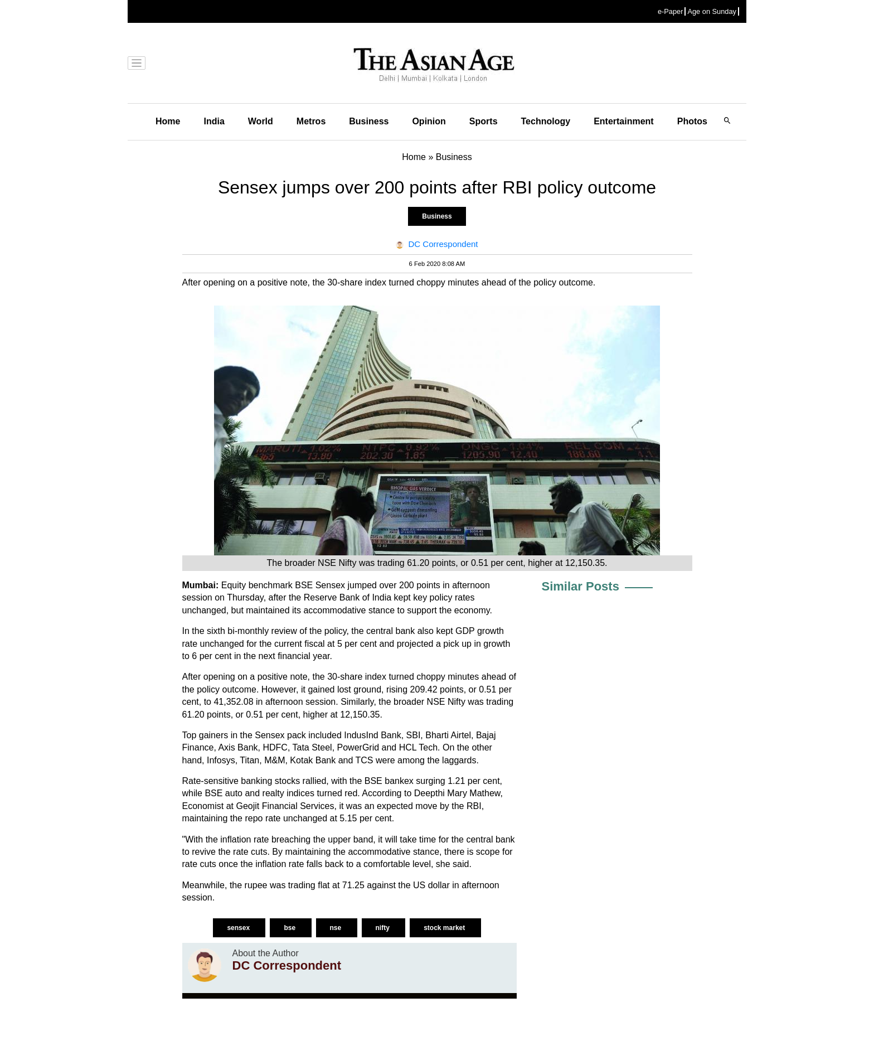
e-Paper (670, 11)
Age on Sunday (711, 11)
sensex (239, 928)
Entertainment (624, 121)
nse (336, 928)
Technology (546, 121)
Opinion (428, 121)
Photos (692, 121)
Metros (311, 121)
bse (290, 928)
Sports (483, 121)
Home (168, 121)
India (213, 121)
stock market (445, 928)
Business (369, 121)
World (260, 121)
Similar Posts (580, 586)
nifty (384, 928)
